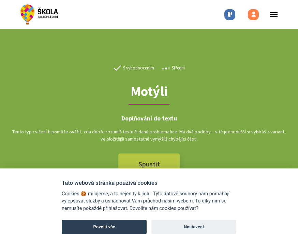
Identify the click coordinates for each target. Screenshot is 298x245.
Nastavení (194, 226)
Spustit (149, 164)
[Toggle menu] (272, 14)
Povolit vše (104, 226)
